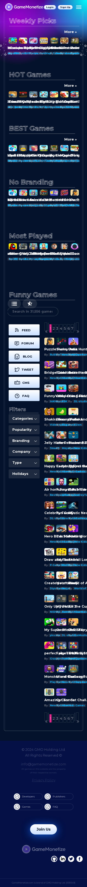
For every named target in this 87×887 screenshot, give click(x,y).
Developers (24, 796)
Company (24, 451)
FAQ (51, 807)
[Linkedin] (63, 859)
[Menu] (78, 7)
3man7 (54, 448)
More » (70, 32)
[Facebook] (54, 859)
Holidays (24, 474)
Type (24, 463)
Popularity (24, 429)
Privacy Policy (43, 780)
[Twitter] (71, 859)
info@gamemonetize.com (43, 764)
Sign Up (65, 7)
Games (22, 807)
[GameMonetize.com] (24, 7)
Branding (24, 441)
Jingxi (66, 588)
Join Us (43, 829)
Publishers (55, 796)
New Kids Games (73, 705)
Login (50, 7)
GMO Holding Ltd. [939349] (60, 882)
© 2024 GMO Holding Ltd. (44, 750)
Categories (24, 418)
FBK (17, 53)
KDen (78, 424)
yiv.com (55, 635)
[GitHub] (79, 859)
